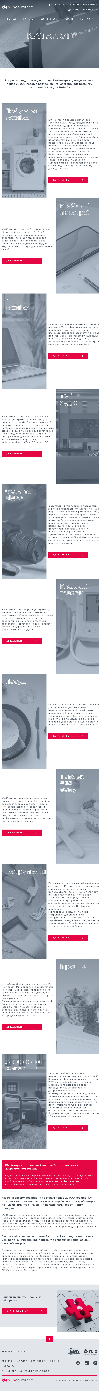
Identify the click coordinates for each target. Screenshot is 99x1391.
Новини (69, 19)
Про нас (11, 19)
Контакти (86, 19)
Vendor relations (36, 1371)
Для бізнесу (49, 19)
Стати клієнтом (17, 1320)
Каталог (29, 19)
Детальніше (61, 189)
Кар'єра (11, 1371)
